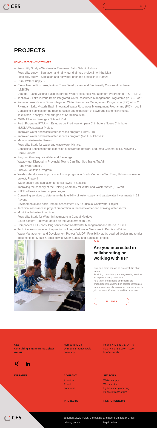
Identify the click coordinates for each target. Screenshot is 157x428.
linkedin (27, 363)
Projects (71, 400)
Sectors (109, 375)
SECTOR (28, 62)
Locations (69, 388)
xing (16, 363)
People (68, 384)
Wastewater (110, 384)
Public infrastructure (115, 392)
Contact (119, 400)
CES (12, 7)
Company (70, 375)
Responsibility (108, 400)
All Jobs (111, 301)
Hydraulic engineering (116, 388)
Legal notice (110, 422)
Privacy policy (72, 422)
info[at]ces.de (111, 352)
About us (69, 380)
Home (17, 62)
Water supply (111, 380)
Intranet (20, 375)
